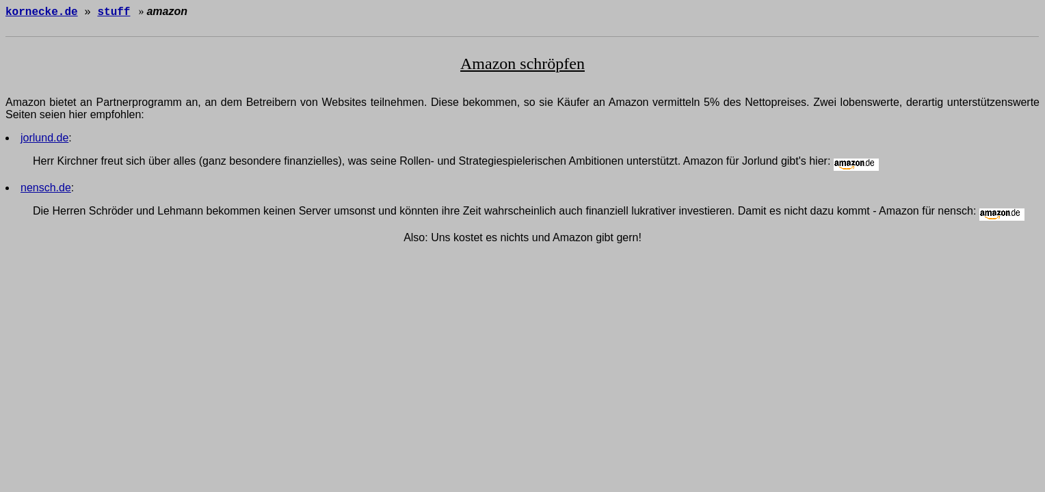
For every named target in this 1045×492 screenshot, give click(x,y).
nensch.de (46, 189)
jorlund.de (44, 140)
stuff (113, 12)
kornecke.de (41, 12)
